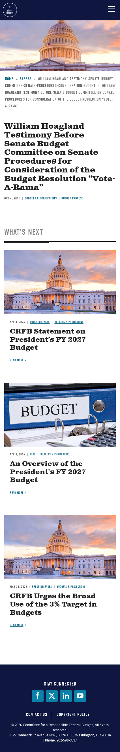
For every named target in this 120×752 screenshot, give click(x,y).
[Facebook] (38, 696)
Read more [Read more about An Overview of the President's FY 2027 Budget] (16, 493)
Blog (33, 454)
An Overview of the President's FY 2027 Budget (48, 472)
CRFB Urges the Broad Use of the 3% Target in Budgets (53, 604)
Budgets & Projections (41, 198)
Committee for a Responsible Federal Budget (10, 10)
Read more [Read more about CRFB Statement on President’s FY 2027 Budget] (16, 360)
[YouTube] (80, 696)
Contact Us (36, 714)
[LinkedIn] (66, 696)
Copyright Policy (73, 714)
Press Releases (40, 322)
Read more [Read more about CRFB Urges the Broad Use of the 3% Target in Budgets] (16, 625)
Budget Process (72, 198)
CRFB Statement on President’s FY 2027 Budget (48, 340)
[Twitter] (52, 696)
